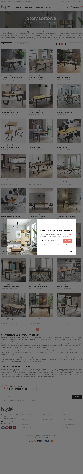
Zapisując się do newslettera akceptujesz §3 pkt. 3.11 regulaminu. (55, 244)
